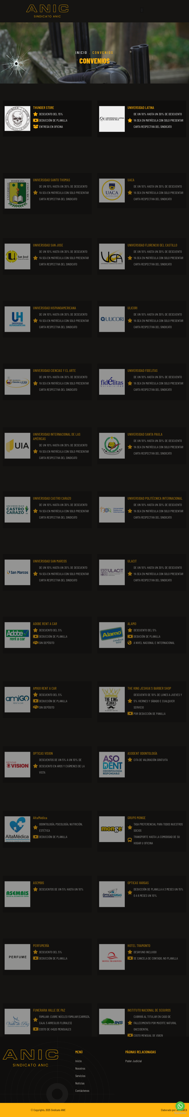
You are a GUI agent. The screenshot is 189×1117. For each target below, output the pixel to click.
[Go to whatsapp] (180, 1106)
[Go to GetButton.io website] (180, 1113)
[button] (141, 10)
